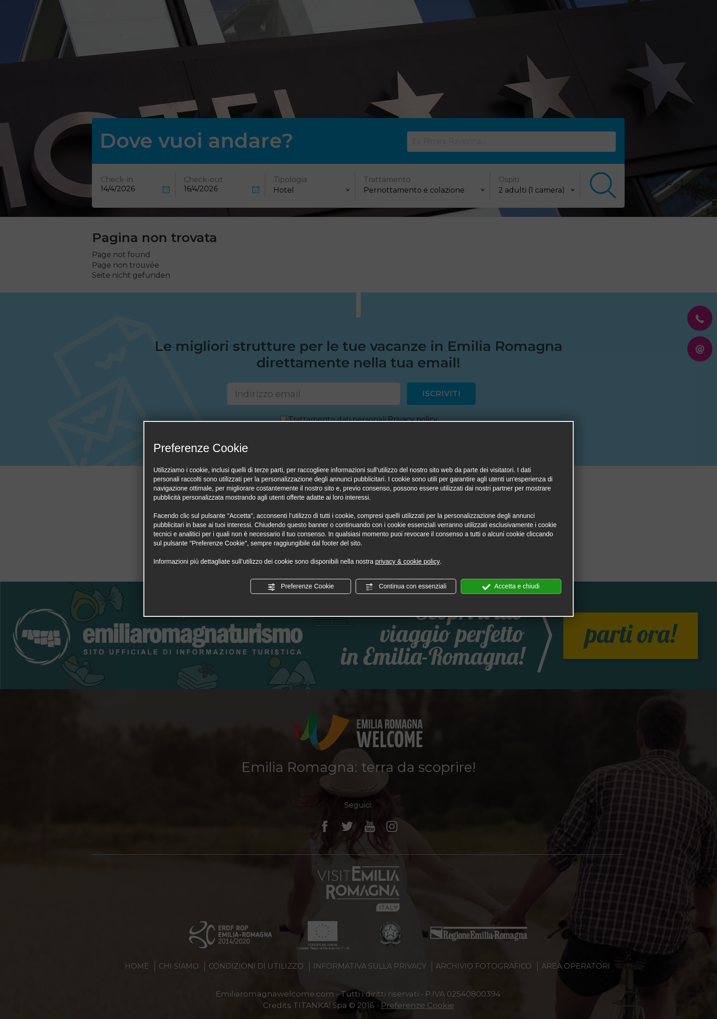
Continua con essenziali (406, 586)
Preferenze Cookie (300, 586)
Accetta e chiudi (511, 586)
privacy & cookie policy (407, 561)
